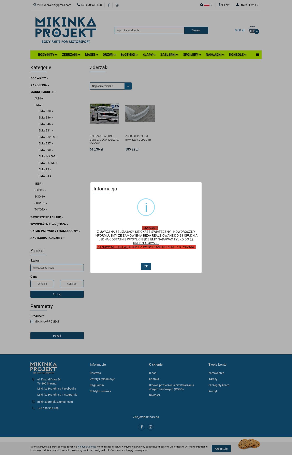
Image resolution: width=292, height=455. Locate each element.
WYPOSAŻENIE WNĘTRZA (49, 224)
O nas (152, 373)
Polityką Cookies (87, 446)
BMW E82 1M (48, 137)
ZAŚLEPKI (169, 55)
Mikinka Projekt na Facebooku (56, 388)
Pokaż (57, 335)
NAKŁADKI (215, 55)
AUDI (38, 98)
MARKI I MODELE (43, 92)
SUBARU (40, 203)
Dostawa (95, 373)
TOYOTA (40, 209)
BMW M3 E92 (48, 156)
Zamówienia (216, 373)
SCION (39, 196)
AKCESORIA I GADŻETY (47, 238)
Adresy (212, 379)
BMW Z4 (45, 175)
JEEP (38, 183)
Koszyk (213, 391)
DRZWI (109, 55)
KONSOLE (237, 55)
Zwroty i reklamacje (102, 379)
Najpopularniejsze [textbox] (102, 86)
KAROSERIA (39, 85)
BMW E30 (46, 111)
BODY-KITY (47, 55)
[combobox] (111, 86)
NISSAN (40, 190)
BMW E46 (46, 124)
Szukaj (57, 294)
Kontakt (154, 379)
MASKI (91, 55)
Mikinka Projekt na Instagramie (57, 394)
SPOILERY (192, 55)
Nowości (154, 395)
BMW (38, 105)
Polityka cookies (100, 391)
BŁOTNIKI (129, 55)
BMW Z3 (45, 169)
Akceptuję (221, 448)
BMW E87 (46, 143)
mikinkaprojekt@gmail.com (55, 401)
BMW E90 (46, 150)
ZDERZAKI (71, 55)
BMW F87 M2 (48, 162)
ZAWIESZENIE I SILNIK (46, 217)
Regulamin (97, 385)
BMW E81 (46, 130)
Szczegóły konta (218, 385)
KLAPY (149, 55)
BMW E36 (46, 117)
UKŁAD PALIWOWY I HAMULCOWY (55, 231)
